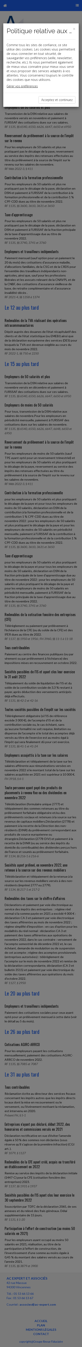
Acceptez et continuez (57, 100)
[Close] (74, 29)
